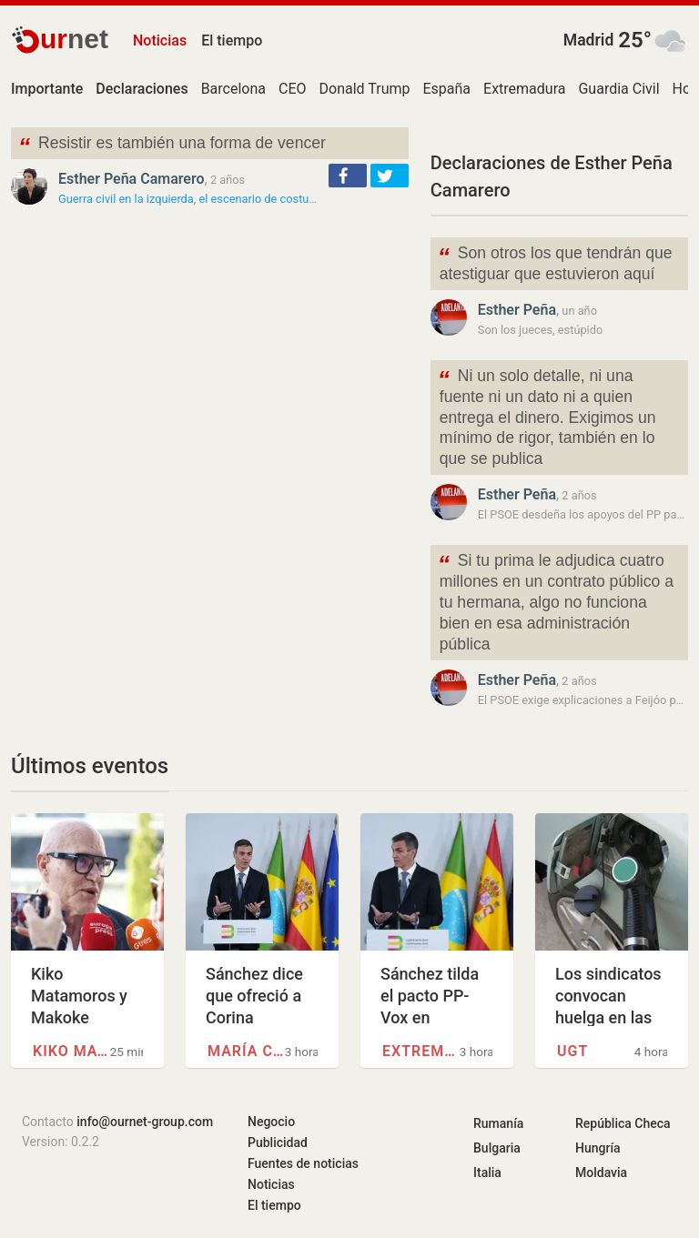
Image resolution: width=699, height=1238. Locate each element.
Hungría (598, 1148)
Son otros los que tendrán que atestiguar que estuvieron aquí (555, 262)
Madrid (588, 40)
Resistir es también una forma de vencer (172, 145)
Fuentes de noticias (303, 1163)
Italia (487, 1172)
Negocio (271, 1121)
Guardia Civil (618, 88)
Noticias (160, 40)
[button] (348, 175)
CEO (293, 88)
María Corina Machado (246, 1051)
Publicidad (278, 1142)
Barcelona (233, 88)
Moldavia (601, 1172)
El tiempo (231, 40)
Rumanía (498, 1123)
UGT (572, 1051)
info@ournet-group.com (144, 1121)
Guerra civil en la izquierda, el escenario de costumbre (197, 199)
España (446, 88)
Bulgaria (497, 1148)
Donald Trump (364, 88)
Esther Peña (517, 309)
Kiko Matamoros (71, 1051)
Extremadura (524, 88)
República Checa (623, 1123)
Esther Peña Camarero (131, 178)
